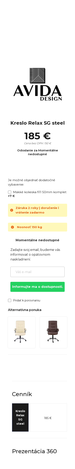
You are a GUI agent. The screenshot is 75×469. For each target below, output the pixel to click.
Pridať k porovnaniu (24, 300)
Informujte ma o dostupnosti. (37, 287)
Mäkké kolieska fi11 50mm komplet (37, 194)
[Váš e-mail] (37, 272)
